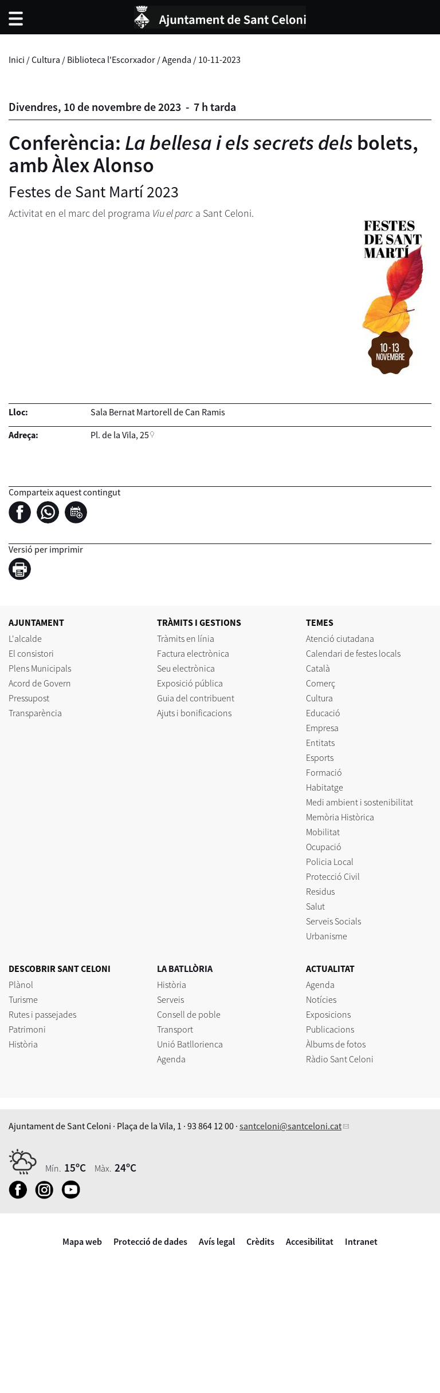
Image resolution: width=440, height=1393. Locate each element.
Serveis (170, 999)
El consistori (31, 653)
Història (23, 1044)
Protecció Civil (333, 876)
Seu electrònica (186, 668)
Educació (323, 713)
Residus (320, 891)
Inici (17, 59)
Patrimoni (27, 1029)
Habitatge (324, 787)
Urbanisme (326, 936)
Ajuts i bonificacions (194, 713)
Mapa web (82, 1241)
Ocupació (323, 846)
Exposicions (328, 1014)
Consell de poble (189, 1014)
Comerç (320, 683)
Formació (324, 772)
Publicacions (330, 1029)
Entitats (320, 742)
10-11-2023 (219, 59)
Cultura (46, 59)
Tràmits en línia (185, 638)
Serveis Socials (333, 921)
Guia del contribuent (195, 698)
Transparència (35, 713)
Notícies (321, 999)
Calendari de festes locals (353, 653)
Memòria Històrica (340, 817)
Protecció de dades (150, 1241)
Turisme (23, 999)
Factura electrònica (193, 653)
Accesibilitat (309, 1241)
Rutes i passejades (42, 1014)
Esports (319, 757)
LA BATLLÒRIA (185, 968)
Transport (175, 1029)
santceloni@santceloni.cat (290, 1126)
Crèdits (260, 1241)
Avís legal (217, 1241)
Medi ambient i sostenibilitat (359, 802)
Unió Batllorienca (190, 1044)
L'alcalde (25, 638)
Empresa (322, 727)
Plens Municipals (40, 668)
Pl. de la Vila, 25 (120, 434)
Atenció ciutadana (340, 638)
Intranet (361, 1241)
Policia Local (329, 861)
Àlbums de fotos (336, 1044)
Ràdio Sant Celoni (340, 1059)
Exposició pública (190, 683)
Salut (315, 906)
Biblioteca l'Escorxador (111, 59)
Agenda (176, 59)
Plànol (21, 984)
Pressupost (29, 698)
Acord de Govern (40, 683)
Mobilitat (323, 832)
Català (318, 668)
